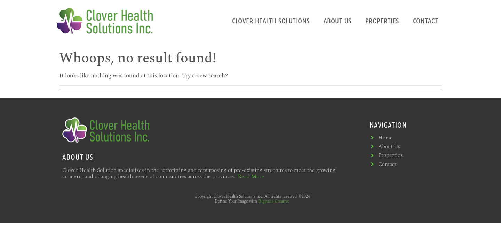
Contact (426, 20)
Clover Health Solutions (271, 20)
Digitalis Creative (273, 201)
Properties (382, 20)
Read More (251, 176)
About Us (337, 20)
